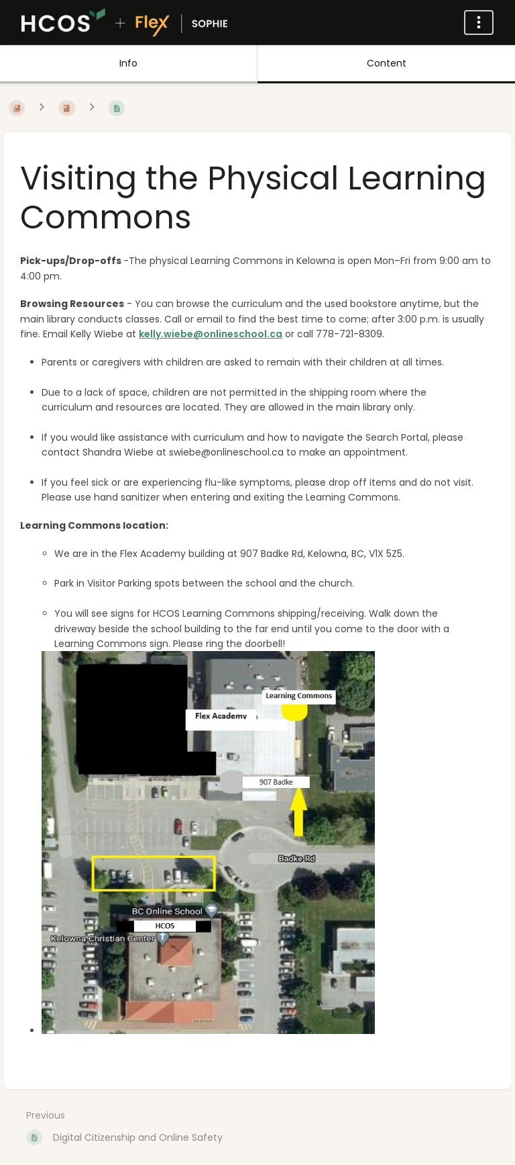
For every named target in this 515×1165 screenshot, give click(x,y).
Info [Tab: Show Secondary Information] (128, 63)
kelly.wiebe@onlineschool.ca (210, 334)
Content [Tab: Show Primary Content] (386, 63)
